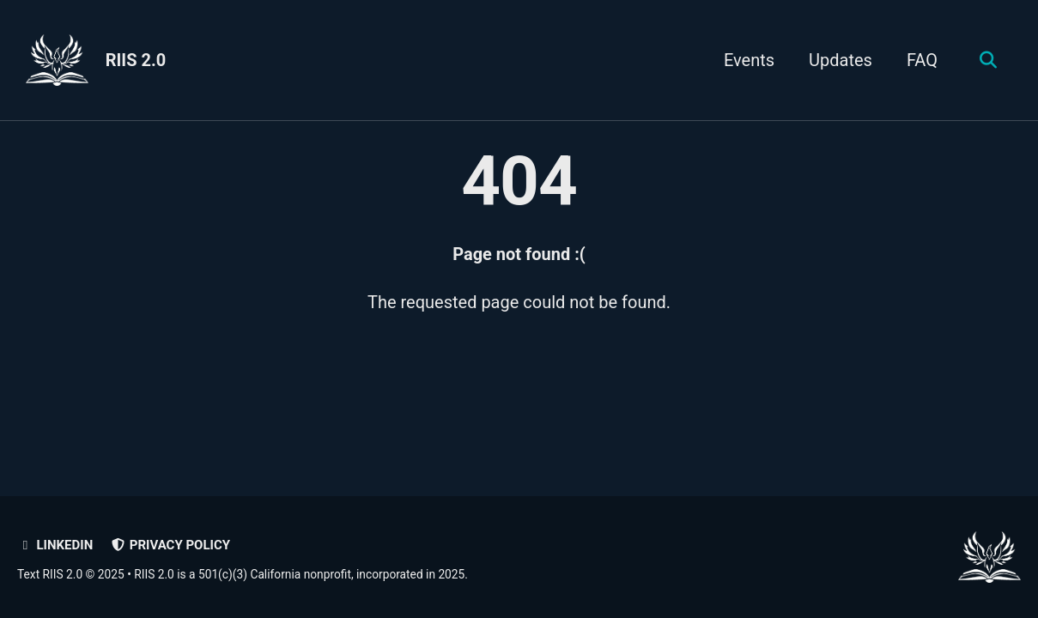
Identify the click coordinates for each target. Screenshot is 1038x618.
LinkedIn (55, 545)
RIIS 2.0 (136, 60)
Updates (840, 60)
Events (749, 60)
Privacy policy (170, 545)
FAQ (922, 60)
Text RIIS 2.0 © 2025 (70, 574)
